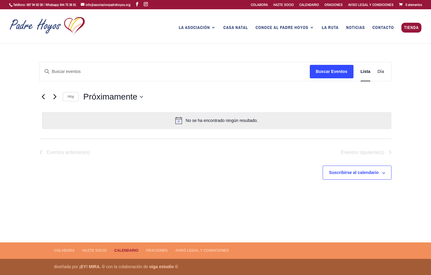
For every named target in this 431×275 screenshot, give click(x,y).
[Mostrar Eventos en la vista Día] (380, 71)
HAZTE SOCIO (283, 5)
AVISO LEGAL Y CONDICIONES (371, 5)
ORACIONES (333, 5)
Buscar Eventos (331, 71)
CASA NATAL (235, 27)
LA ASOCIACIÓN (194, 27)
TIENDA (411, 27)
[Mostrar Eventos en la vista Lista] (366, 71)
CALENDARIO (309, 5)
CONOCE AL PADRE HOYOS (282, 27)
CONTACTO (383, 27)
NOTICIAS (355, 27)
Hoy (71, 96)
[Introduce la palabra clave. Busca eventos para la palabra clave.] (175, 71)
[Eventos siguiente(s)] (54, 96)
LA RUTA (330, 27)
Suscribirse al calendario (354, 172)
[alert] (216, 120)
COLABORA (259, 5)
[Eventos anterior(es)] (43, 96)
